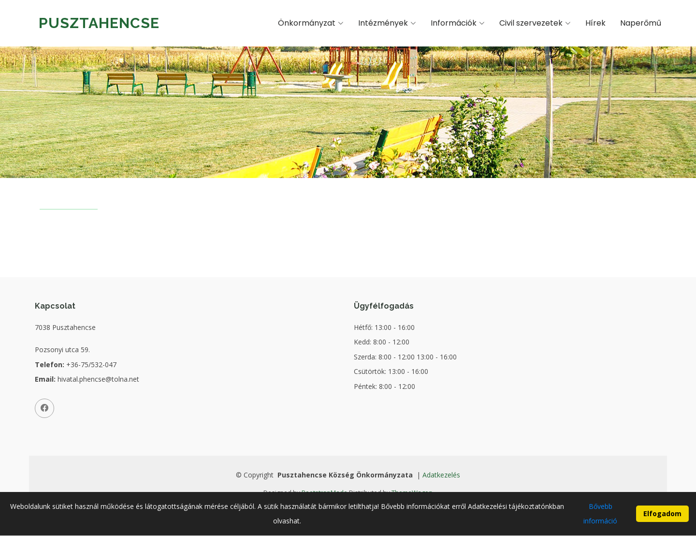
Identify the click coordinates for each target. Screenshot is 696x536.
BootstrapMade (325, 492)
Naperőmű (640, 23)
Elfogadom (662, 517)
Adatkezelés (441, 474)
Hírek (595, 23)
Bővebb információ (600, 517)
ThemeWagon (412, 492)
